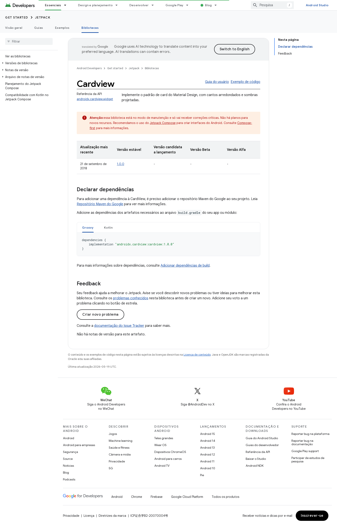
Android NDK (254, 466)
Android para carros (168, 459)
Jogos (113, 434)
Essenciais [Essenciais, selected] (53, 5)
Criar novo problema (100, 314)
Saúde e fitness (119, 448)
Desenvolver (139, 5)
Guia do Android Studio (262, 438)
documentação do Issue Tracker (119, 326)
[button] (28, 63)
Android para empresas (79, 445)
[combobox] (272, 5)
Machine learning (120, 441)
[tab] (88, 227)
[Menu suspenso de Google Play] (189, 5)
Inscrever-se (312, 516)
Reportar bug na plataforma (310, 434)
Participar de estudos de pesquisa (307, 459)
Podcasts (69, 479)
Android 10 (207, 468)
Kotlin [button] (108, 227)
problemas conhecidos (130, 298)
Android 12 (207, 454)
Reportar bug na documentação (302, 442)
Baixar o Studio (256, 459)
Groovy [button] (88, 227)
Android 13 (207, 448)
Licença (89, 515)
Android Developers (89, 68)
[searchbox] (29, 41)
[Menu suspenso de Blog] (217, 5)
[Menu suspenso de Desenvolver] (154, 5)
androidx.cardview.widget (95, 99)
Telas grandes (163, 438)
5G (111, 468)
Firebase (156, 497)
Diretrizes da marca (112, 515)
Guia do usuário (217, 82)
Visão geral (13, 28)
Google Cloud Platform (187, 497)
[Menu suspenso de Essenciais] (67, 5)
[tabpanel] (168, 244)
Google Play (174, 5)
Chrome (136, 497)
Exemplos (62, 28)
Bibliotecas (152, 68)
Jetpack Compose (163, 123)
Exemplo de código (245, 82)
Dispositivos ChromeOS (170, 452)
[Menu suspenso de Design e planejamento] (118, 5)
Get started (16, 17)
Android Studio (317, 5)
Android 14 (207, 441)
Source (68, 459)
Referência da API (258, 452)
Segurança (70, 452)
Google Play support (305, 451)
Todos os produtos (225, 497)
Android (68, 438)
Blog (208, 5)
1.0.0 (120, 164)
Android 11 (207, 461)
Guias (38, 28)
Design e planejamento (95, 5)
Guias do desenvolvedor (262, 445)
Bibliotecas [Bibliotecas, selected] (90, 28)
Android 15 (207, 434)
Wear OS (160, 445)
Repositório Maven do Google (100, 204)
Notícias (68, 466)
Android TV (162, 466)
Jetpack (43, 17)
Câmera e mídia (120, 454)
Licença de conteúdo (197, 354)
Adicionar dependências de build (185, 265)
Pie (202, 475)
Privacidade (117, 461)
